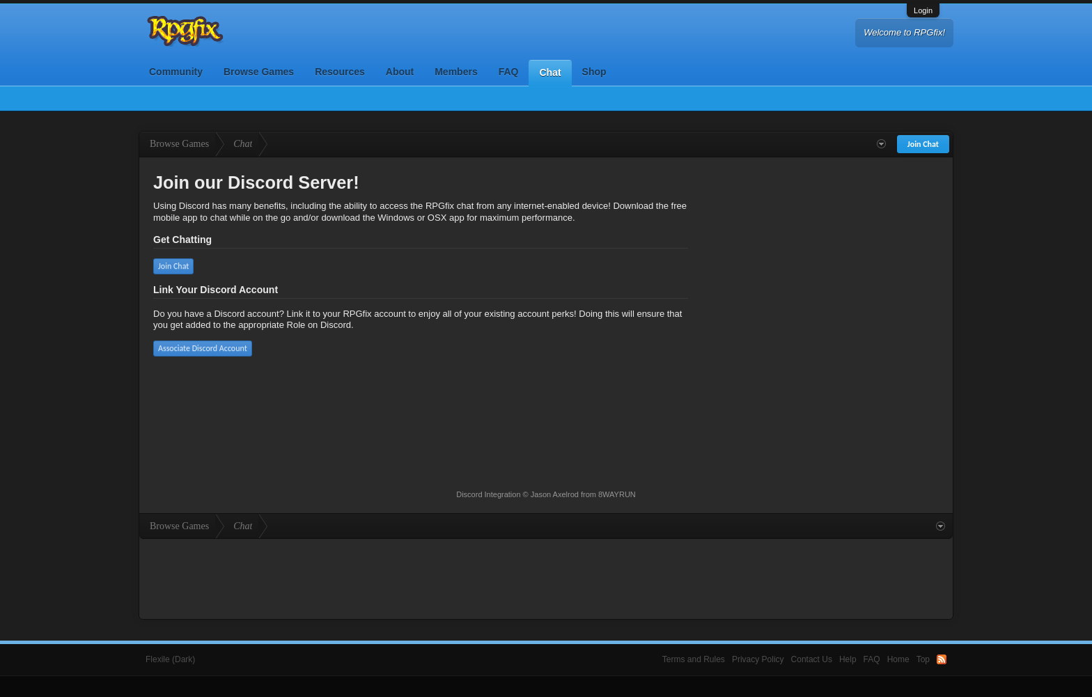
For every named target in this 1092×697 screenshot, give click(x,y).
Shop (594, 71)
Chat (550, 72)
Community (176, 71)
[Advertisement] (546, 577)
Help (848, 659)
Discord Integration (488, 494)
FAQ (509, 71)
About (400, 71)
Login (923, 10)
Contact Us (811, 659)
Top (923, 659)
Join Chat (173, 266)
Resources (340, 71)
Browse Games (259, 71)
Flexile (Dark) (170, 659)
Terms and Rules (693, 659)
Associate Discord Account (202, 348)
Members (456, 71)
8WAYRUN (617, 494)
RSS (941, 659)
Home (898, 659)
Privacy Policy (758, 659)
